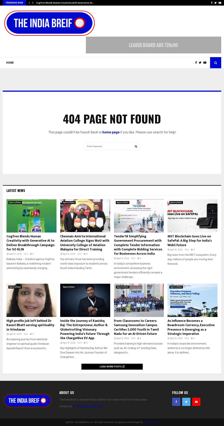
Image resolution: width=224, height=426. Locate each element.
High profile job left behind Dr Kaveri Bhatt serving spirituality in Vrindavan (30, 325)
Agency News (15, 202)
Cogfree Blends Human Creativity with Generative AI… (65, 3)
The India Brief (151, 422)
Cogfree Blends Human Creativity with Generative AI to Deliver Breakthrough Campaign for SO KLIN (30, 243)
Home (10, 62)
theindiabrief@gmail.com (88, 406)
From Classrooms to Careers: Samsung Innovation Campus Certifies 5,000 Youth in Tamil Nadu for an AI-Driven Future (136, 327)
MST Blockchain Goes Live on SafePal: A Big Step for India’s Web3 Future (189, 241)
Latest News (16, 190)
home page (111, 132)
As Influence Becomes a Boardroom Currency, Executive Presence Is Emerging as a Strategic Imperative (191, 327)
